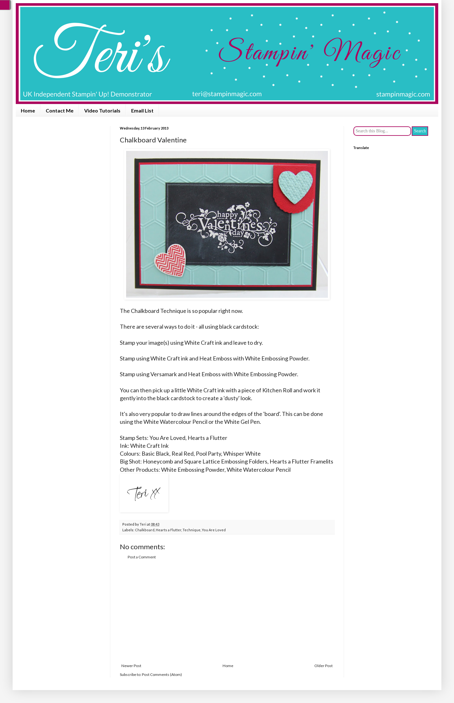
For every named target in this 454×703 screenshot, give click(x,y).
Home (28, 110)
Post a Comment (142, 557)
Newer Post (131, 665)
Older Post (323, 665)
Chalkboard (144, 530)
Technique (192, 530)
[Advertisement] (227, 612)
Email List (142, 110)
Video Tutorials (102, 110)
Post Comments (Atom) (162, 674)
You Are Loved (214, 530)
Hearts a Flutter (168, 530)
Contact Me (59, 110)
